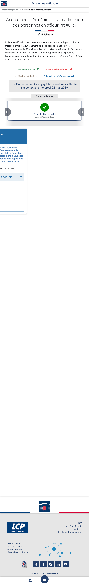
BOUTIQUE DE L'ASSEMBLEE (43, 546)
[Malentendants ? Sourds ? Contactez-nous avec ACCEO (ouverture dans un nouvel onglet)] (23, 536)
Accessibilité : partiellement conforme (37, 567)
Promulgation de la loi (44, 110)
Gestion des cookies (44, 570)
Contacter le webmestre (64, 567)
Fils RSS (78, 567)
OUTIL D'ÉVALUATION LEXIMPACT (44, 560)
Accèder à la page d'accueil (4, 3)
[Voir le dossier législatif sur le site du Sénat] (58, 69)
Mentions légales (14, 567)
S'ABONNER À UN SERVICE (43, 555)
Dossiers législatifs (10, 10)
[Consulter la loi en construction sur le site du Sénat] (27, 69)
